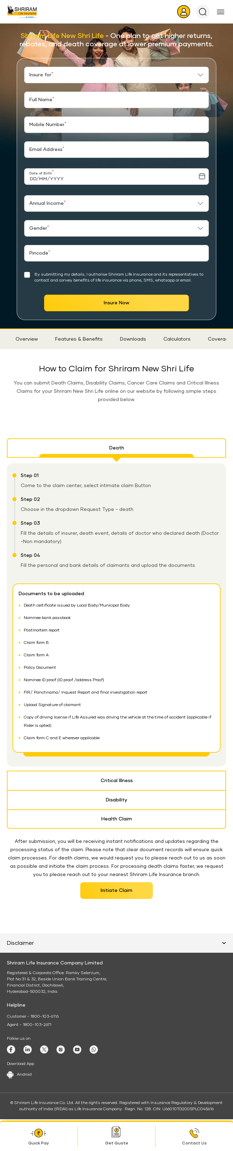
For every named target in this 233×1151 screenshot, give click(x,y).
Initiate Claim (116, 890)
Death (116, 448)
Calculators (177, 339)
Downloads (133, 339)
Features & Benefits (79, 339)
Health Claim (116, 819)
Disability (116, 800)
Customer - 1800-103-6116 (33, 1017)
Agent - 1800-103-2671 (29, 1025)
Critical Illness (117, 780)
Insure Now (116, 303)
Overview (27, 339)
